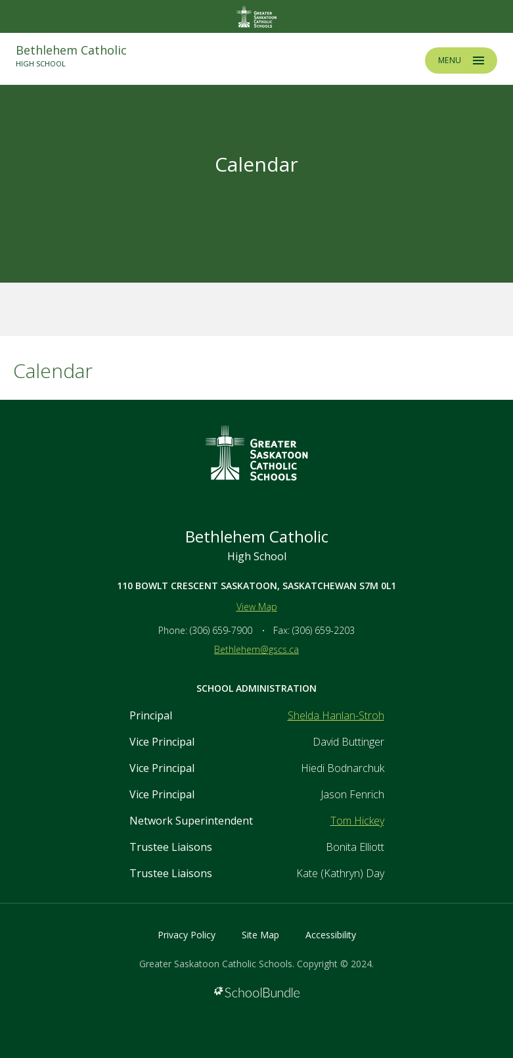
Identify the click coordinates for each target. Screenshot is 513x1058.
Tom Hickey (357, 820)
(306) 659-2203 (323, 630)
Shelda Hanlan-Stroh (336, 715)
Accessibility (330, 934)
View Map (256, 606)
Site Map (260, 934)
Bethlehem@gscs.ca (256, 649)
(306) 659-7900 (221, 630)
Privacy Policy (186, 934)
